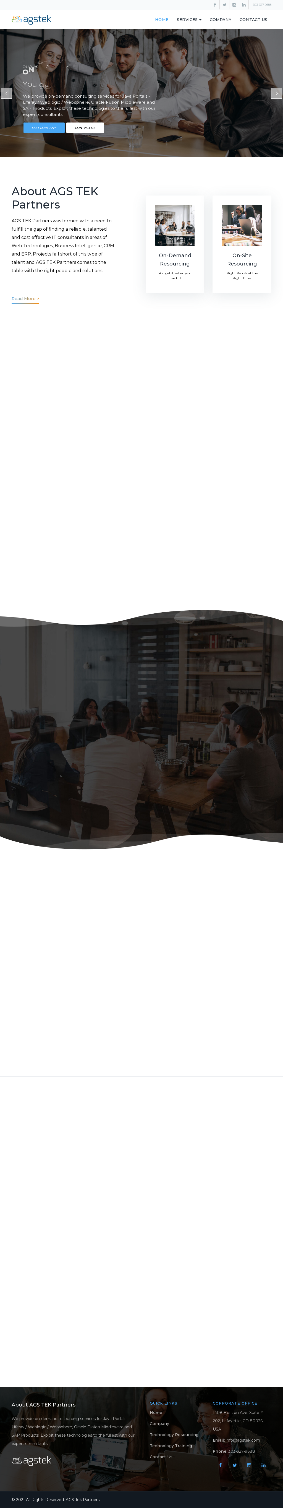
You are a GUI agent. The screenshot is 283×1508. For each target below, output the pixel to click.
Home (162, 19)
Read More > (25, 298)
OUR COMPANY (44, 128)
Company (220, 19)
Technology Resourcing (174, 1434)
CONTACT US (85, 128)
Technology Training (171, 1445)
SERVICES (189, 19)
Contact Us (253, 19)
